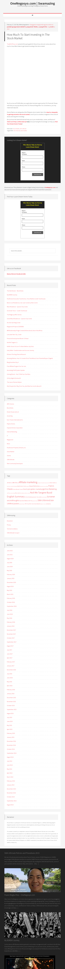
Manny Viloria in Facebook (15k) (16, 274)
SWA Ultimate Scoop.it (13, 533)
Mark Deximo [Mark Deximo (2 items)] (22, 493)
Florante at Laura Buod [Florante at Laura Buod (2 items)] (44, 486)
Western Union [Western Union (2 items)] (43, 503)
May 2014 (9, 769)
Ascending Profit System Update (16, 370)
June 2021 (10, 554)
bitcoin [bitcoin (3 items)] (51, 482)
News (8, 443)
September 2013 (11, 801)
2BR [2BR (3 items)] (10, 482)
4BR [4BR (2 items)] (18, 482)
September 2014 (11, 753)
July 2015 (9, 717)
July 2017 (9, 650)
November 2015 (11, 701)
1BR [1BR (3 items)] (8, 482)
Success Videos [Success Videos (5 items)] (23, 501)
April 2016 (9, 685)
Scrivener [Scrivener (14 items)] (51, 496)
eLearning (9, 416)
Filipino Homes (11, 424)
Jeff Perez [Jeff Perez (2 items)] (9, 493)
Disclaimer (10, 521)
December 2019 (11, 582)
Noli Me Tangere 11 (12, 342)
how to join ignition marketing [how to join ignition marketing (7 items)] (32, 489)
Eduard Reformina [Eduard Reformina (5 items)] (34, 486)
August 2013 (10, 805)
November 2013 (11, 793)
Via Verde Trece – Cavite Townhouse (17, 311)
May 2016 (9, 681)
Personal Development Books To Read (17, 338)
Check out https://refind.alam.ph (17, 122)
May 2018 (9, 618)
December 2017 (11, 630)
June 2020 (10, 566)
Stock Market (16, 128)
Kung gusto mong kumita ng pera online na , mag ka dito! (31, 27)
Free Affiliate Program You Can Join (16, 366)
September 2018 (11, 606)
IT (7, 436)
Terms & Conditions (12, 529)
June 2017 (10, 654)
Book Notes (10, 408)
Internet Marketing (12, 432)
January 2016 (10, 693)
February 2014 (11, 781)
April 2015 (9, 729)
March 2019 (10, 594)
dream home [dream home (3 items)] (23, 486)
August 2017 (10, 646)
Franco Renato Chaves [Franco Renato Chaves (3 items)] (18, 489)
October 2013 (11, 797)
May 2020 (9, 570)
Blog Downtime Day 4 (13, 362)
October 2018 (11, 602)
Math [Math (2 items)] (26, 493)
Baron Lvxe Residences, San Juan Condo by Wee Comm (22, 303)
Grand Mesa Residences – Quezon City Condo (19, 318)
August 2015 (10, 713)
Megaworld (10, 440)
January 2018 (10, 626)
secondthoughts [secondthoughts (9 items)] (13, 500)
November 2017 (11, 634)
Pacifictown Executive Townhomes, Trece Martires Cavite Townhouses (26, 299)
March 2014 (10, 777)
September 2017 (11, 642)
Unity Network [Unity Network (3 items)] (37, 504)
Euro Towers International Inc (15, 420)
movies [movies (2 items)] (28, 493)
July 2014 (9, 761)
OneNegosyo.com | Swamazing (32, 3)
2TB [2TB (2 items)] (11, 482)
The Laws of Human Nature (14, 382)
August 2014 (10, 757)
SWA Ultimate (23, 128)
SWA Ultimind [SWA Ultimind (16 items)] (44, 500)
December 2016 (11, 670)
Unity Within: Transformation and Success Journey (20, 350)
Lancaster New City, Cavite (14, 334)
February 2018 (11, 622)
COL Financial (16, 130)
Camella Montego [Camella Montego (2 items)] (13, 486)
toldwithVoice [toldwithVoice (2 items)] (21, 503)
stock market (24, 130)
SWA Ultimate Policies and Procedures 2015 (22, 853)
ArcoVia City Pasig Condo (13, 322)
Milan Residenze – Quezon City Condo (17, 307)
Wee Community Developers (15, 463)
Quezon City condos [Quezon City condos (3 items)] (37, 497)
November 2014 (11, 745)
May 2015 (9, 725)
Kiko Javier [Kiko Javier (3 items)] (17, 493)
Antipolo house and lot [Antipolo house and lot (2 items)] (45, 482)
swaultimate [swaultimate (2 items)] (35, 500)
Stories (9, 455)
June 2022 (10, 550)
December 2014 (11, 741)
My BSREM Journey (12, 295)
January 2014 (10, 785)
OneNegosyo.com (50, 187)
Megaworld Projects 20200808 (15, 326)
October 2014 (11, 749)
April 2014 (9, 773)
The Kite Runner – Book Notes (15, 291)
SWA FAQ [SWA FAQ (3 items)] (30, 500)
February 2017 (11, 662)
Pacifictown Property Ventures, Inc (16, 447)
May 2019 (9, 590)
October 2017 (11, 638)
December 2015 (11, 697)
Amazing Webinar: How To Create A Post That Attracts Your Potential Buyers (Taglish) (30, 358)
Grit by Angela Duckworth (14, 378)
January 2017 (10, 666)
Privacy (9, 525)
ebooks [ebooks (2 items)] (27, 486)
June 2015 (10, 721)
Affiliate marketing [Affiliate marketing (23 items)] (28, 482)
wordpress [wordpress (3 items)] (48, 504)
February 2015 (11, 733)
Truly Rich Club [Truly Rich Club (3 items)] (30, 504)
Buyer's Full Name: (24, 153)
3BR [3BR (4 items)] (13, 482)
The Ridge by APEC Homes (14, 314)
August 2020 (10, 558)
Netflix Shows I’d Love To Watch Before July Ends (20, 346)
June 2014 (10, 765)
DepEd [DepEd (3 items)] (18, 486)
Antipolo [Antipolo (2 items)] (39, 482)
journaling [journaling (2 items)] (13, 493)
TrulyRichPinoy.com (12, 44)
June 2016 (10, 678)
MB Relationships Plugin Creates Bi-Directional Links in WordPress (24, 330)
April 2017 (9, 658)
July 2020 (9, 562)
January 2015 (10, 737)
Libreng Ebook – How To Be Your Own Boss (18, 374)
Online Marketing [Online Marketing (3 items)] (28, 497)
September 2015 (11, 709)
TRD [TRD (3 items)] (26, 504)
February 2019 (11, 598)
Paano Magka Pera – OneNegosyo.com (19, 895)
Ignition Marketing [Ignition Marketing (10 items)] (50, 489)
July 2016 (9, 674)
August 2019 (10, 586)
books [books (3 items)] (54, 482)
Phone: (23, 167)
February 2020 (11, 574)
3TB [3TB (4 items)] (16, 482)
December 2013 (11, 789)
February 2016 (11, 689)
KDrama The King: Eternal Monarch (16, 354)
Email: (23, 160)
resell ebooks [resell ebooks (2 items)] (44, 497)
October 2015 (11, 705)
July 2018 (9, 610)
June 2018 (10, 614)
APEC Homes (10, 404)
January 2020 (10, 578)
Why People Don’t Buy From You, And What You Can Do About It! (24, 386)
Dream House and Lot (13, 412)
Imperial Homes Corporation (15, 428)
